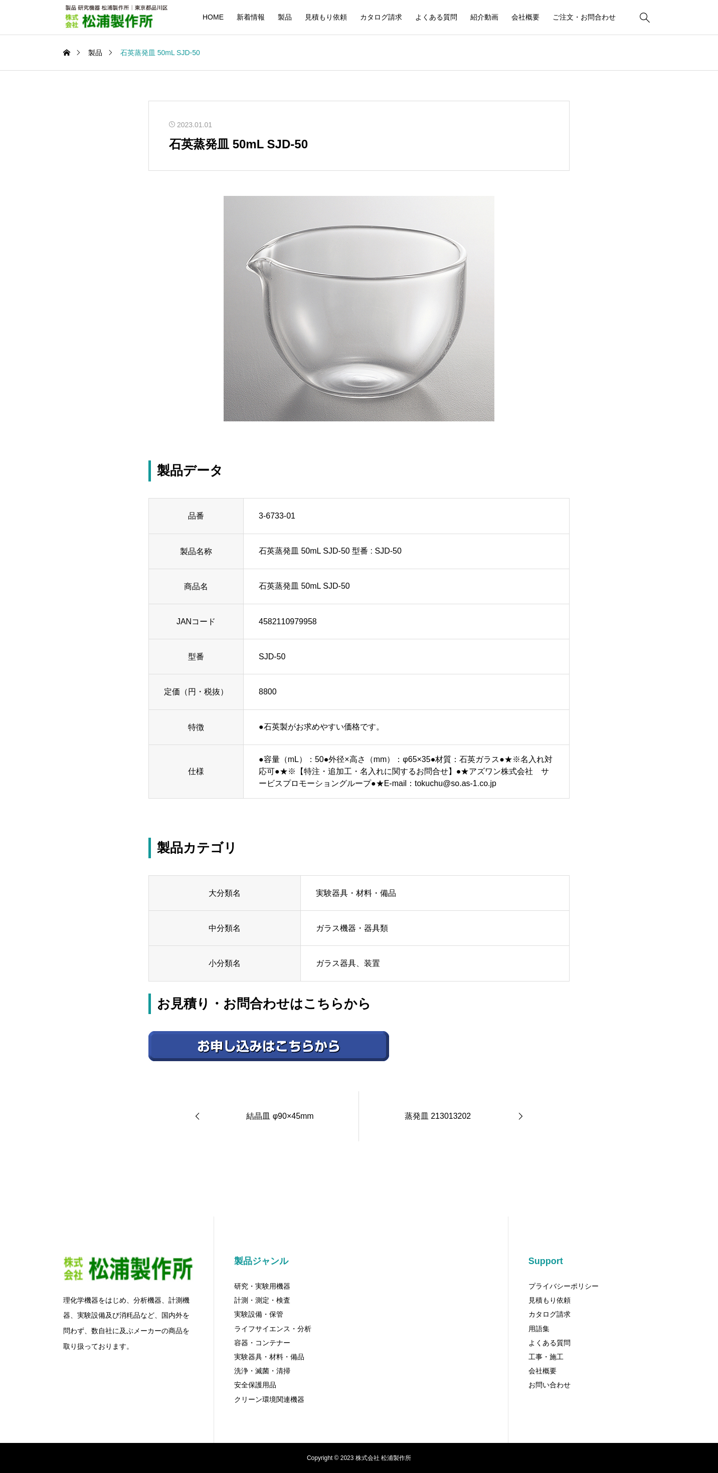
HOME (213, 17)
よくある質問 (436, 17)
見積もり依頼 (326, 17)
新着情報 (251, 17)
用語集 (539, 1329)
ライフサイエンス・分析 (272, 1329)
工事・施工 (546, 1357)
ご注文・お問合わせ (584, 17)
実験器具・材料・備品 (269, 1357)
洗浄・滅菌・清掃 (262, 1371)
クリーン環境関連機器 (269, 1399)
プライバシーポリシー (563, 1286)
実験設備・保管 (258, 1314)
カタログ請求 (381, 17)
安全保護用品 (255, 1385)
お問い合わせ (549, 1385)
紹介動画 (484, 17)
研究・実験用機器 (262, 1286)
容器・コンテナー (262, 1343)
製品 (285, 17)
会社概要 (525, 17)
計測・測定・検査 (262, 1300)
